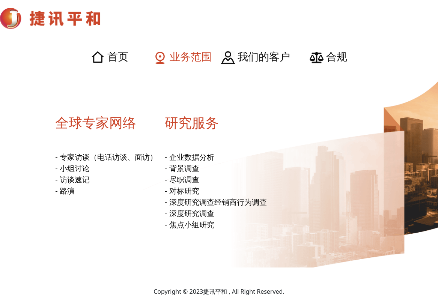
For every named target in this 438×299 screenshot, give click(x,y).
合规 (328, 56)
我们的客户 (255, 56)
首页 (109, 56)
